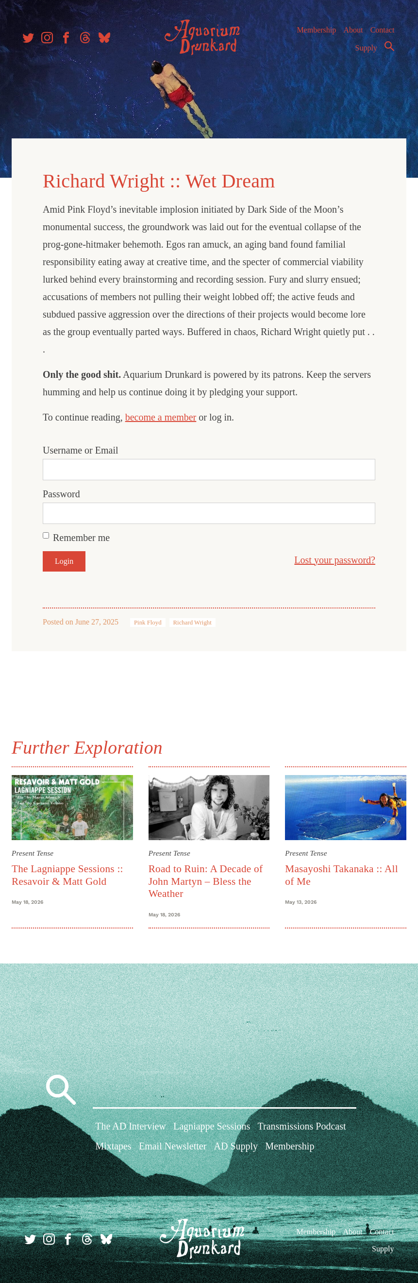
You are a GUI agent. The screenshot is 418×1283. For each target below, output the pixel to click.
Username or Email (84, 447)
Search (387, 50)
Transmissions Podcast (302, 1128)
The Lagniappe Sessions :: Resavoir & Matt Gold (71, 871)
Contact (380, 34)
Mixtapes (113, 1148)
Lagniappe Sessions (211, 1128)
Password (65, 491)
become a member (165, 414)
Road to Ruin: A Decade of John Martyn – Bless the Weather (207, 877)
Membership (314, 34)
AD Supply (236, 1148)
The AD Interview (130, 1128)
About (350, 34)
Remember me (85, 534)
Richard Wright (196, 619)
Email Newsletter (172, 1148)
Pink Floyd (152, 619)
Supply (364, 52)
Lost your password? (330, 557)
